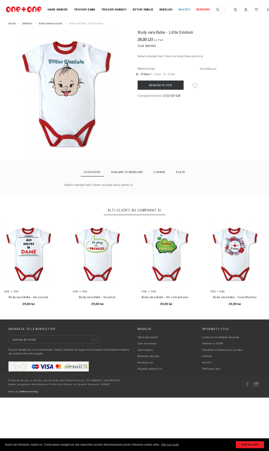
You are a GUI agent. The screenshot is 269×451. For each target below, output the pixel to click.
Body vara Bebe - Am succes (28, 297)
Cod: (141, 46)
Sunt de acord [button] (249, 444)
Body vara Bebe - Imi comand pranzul (167, 297)
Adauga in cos (160, 85)
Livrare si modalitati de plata (220, 337)
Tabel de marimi (148, 337)
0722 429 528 (171, 95)
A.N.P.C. (207, 362)
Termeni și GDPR (212, 343)
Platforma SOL (211, 368)
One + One (11, 291)
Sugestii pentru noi (150, 368)
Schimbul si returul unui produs (222, 349)
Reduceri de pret (148, 356)
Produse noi (145, 362)
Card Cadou (145, 349)
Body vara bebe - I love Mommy (235, 297)
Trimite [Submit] (93, 339)
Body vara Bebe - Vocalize (97, 297)
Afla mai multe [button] (170, 444)
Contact (207, 356)
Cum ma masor (147, 343)
